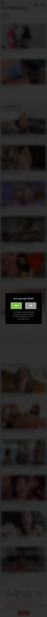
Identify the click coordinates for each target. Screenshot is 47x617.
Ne (30, 305)
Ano (16, 305)
